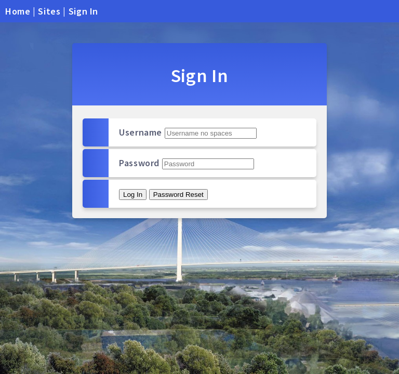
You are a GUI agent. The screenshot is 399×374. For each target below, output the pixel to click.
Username (140, 132)
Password (139, 163)
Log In (132, 194)
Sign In (83, 11)
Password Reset (178, 194)
